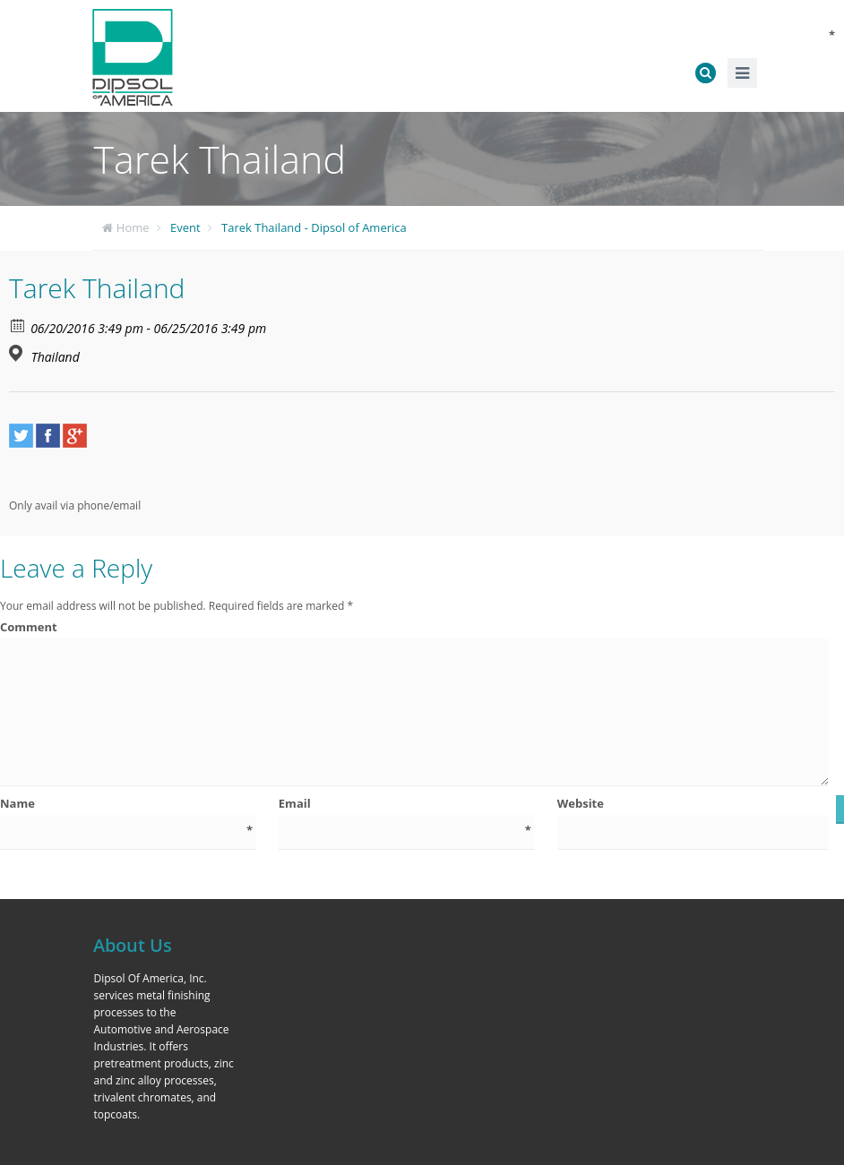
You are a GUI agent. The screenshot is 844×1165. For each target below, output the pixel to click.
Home (133, 227)
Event (185, 227)
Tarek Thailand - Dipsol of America (314, 227)
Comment (413, 627)
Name (126, 803)
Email (405, 803)
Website (580, 803)
